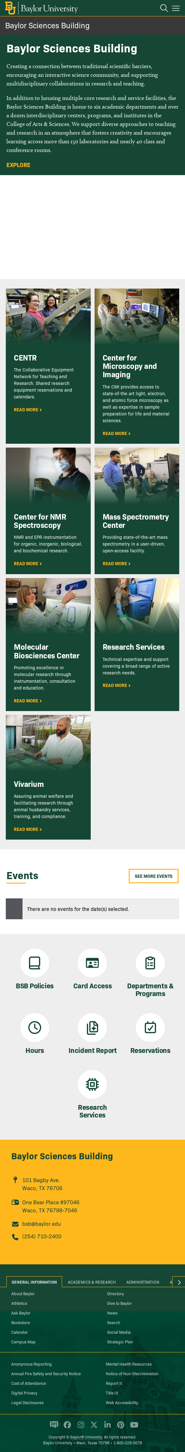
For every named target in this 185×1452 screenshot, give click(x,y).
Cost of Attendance (28, 1383)
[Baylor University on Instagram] (79, 1427)
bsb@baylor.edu (41, 1223)
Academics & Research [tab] (92, 1282)
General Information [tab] (34, 1282)
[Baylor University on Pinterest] (119, 1427)
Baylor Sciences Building (47, 25)
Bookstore (20, 1322)
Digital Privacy (24, 1392)
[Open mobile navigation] (177, 9)
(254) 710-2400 (41, 1236)
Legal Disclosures (27, 1402)
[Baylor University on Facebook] (66, 1427)
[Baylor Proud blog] (53, 1427)
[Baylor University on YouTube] (132, 1427)
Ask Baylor (21, 1312)
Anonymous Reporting (31, 1364)
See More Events (153, 876)
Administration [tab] (142, 1282)
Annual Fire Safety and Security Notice (46, 1373)
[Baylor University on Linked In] (106, 1427)
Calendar (19, 1332)
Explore (18, 165)
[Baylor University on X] (92, 1427)
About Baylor (23, 1293)
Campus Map (23, 1341)
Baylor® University (86, 1436)
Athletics (19, 1303)
